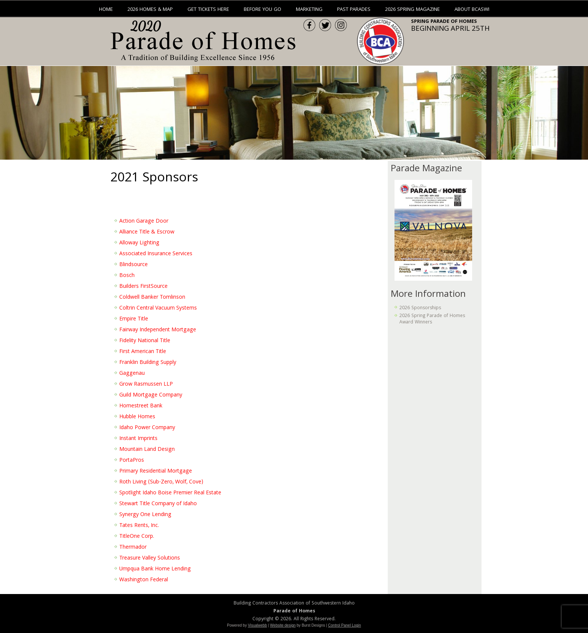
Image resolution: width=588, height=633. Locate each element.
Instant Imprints (138, 438)
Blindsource (133, 264)
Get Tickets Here (208, 10)
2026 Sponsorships (420, 308)
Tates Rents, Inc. (139, 525)
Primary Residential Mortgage (155, 471)
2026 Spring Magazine (412, 10)
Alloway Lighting (139, 243)
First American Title (142, 351)
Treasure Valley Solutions (149, 558)
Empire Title (133, 319)
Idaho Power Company (147, 427)
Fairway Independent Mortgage (157, 330)
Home (106, 10)
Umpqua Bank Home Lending (155, 569)
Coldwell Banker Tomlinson (152, 297)
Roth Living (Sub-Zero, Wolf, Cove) (161, 482)
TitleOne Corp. (136, 536)
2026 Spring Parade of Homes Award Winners (432, 319)
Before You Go (262, 10)
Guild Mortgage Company (150, 395)
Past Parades (353, 10)
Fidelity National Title (144, 341)
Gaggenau (132, 373)
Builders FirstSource (143, 286)
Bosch (127, 275)
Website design (283, 625)
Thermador (133, 547)
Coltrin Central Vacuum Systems (158, 308)
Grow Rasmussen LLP (146, 384)
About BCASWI (471, 10)
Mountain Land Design (147, 449)
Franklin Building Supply (147, 362)
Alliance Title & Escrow (146, 232)
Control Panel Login (344, 625)
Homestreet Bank (140, 406)
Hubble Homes (137, 417)
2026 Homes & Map (150, 10)
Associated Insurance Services (155, 254)
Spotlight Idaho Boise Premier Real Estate (170, 493)
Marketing (309, 10)
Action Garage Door (143, 221)
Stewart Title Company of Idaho (158, 504)
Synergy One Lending (145, 514)
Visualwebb (257, 625)
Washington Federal (143, 580)
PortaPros (131, 460)
